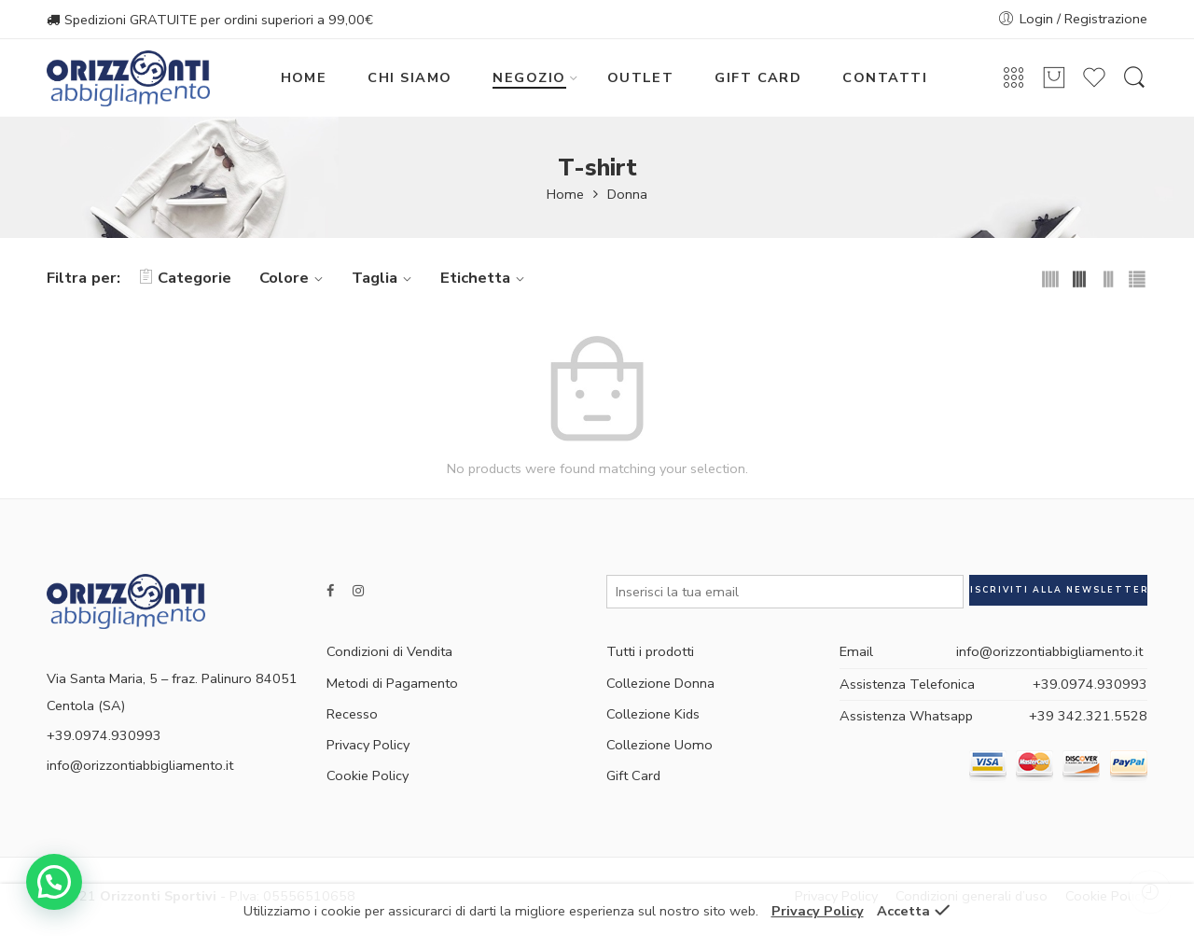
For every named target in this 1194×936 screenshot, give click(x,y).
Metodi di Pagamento (392, 683)
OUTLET (640, 77)
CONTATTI (884, 77)
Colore (293, 277)
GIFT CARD (758, 77)
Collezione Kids (653, 714)
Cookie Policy (367, 775)
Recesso (352, 714)
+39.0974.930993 (1090, 684)
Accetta (903, 910)
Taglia (384, 277)
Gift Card (633, 775)
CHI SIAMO (409, 77)
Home (565, 194)
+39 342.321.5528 (1088, 715)
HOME (304, 77)
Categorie (185, 277)
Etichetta (485, 277)
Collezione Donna (660, 683)
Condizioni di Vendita (389, 651)
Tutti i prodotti (650, 651)
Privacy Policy (368, 744)
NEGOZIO (529, 77)
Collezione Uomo (659, 744)
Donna (627, 194)
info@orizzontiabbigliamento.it (140, 765)
